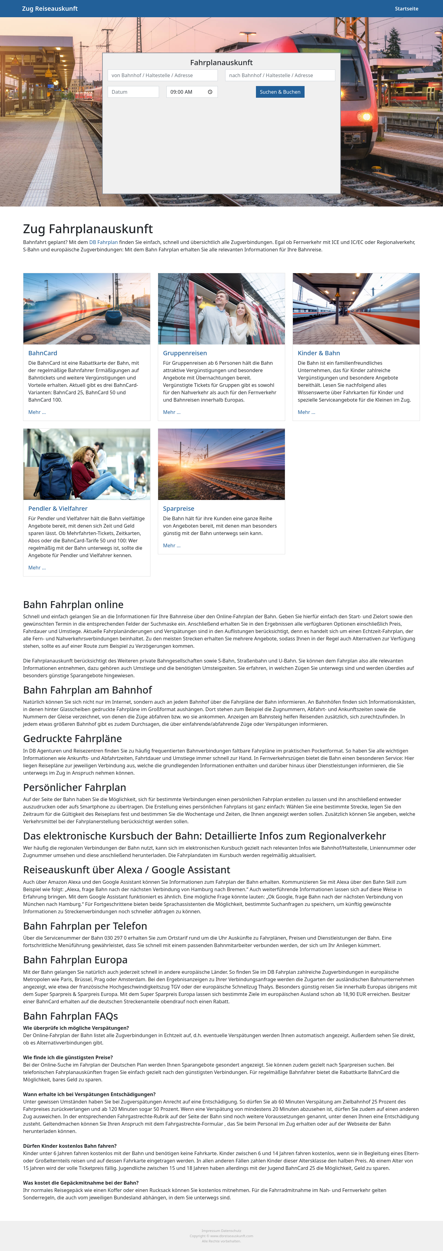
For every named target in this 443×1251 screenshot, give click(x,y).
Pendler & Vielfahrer (58, 508)
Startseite (406, 8)
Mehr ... (37, 412)
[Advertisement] (221, 146)
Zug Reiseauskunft (50, 8)
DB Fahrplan (103, 242)
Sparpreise (178, 508)
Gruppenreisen (185, 353)
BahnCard (42, 353)
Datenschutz (231, 1230)
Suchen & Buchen (280, 92)
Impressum (211, 1230)
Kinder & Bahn (319, 353)
